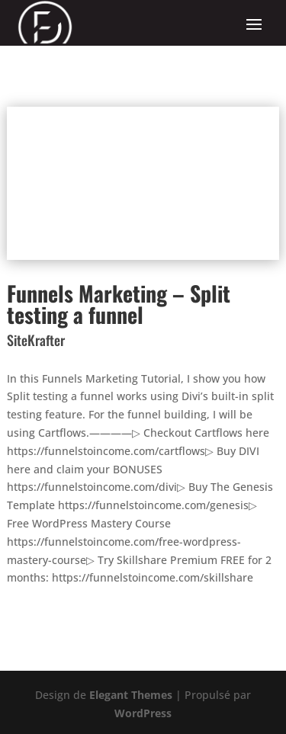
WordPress (143, 713)
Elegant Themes (130, 695)
